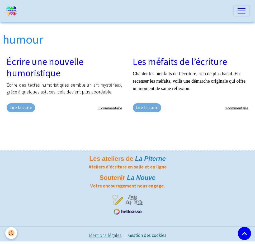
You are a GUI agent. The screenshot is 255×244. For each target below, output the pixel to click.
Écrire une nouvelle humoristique (45, 67)
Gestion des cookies (147, 235)
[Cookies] (11, 233)
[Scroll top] (244, 233)
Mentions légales (105, 235)
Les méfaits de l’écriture (180, 62)
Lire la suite (21, 107)
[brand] (12, 10)
